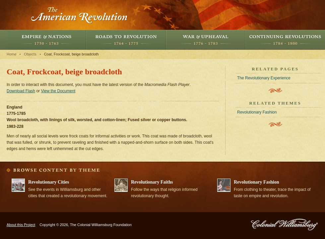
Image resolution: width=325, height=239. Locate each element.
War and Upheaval (205, 40)
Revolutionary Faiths (152, 182)
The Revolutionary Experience (264, 78)
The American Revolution (80, 15)
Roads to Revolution (126, 40)
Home (11, 54)
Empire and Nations (46, 40)
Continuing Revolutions (285, 40)
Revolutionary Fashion (257, 112)
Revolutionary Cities (48, 182)
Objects (30, 54)
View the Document (58, 91)
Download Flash (21, 91)
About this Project (21, 225)
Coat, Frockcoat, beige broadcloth (71, 54)
